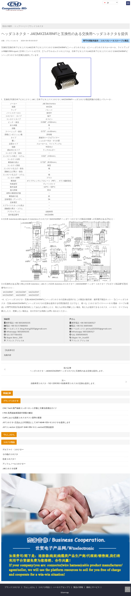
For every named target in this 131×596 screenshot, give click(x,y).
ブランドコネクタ (35, 26)
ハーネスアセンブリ (61, 587)
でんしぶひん (29, 587)
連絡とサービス (93, 587)
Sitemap (65, 592)
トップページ (20, 26)
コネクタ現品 (44, 587)
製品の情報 (78, 587)
